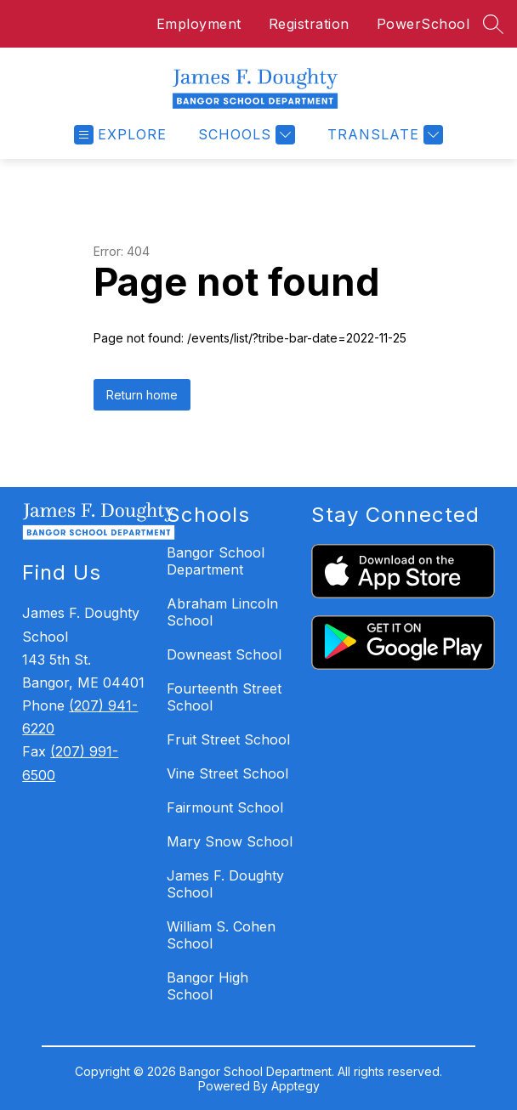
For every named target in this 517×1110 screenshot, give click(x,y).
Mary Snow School (230, 841)
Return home (142, 395)
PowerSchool (423, 23)
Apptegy (295, 1086)
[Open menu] (120, 134)
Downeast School (224, 654)
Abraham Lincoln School (222, 612)
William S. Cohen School (221, 935)
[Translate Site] (383, 134)
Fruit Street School (228, 739)
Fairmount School (225, 807)
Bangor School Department (215, 561)
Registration (309, 23)
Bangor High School (207, 986)
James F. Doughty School (225, 884)
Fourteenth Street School (224, 697)
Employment (198, 23)
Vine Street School (227, 773)
